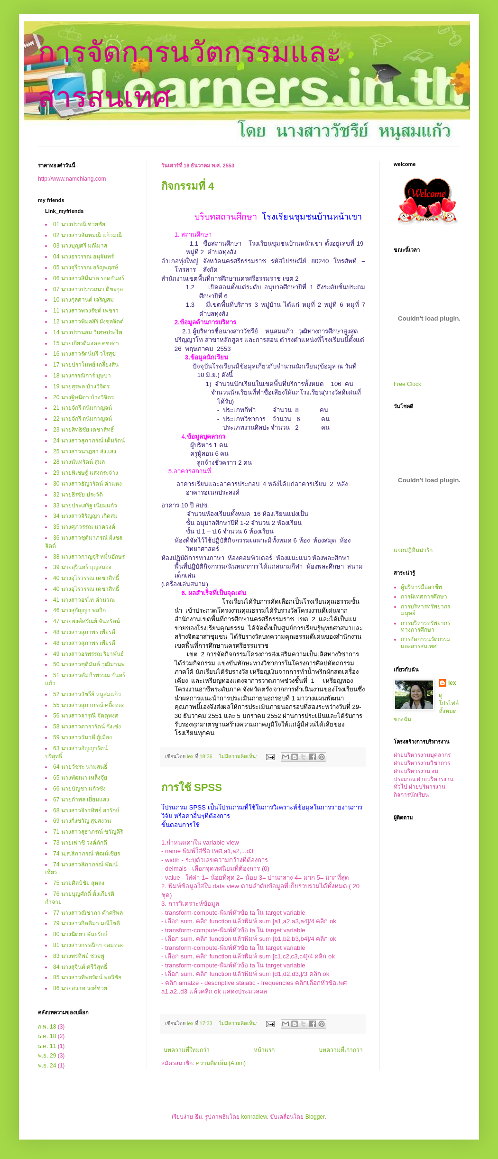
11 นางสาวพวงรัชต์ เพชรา (86, 310)
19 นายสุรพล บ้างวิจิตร (81, 386)
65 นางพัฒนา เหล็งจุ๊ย (80, 777)
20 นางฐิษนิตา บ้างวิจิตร (83, 397)
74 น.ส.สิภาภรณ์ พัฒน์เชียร (86, 853)
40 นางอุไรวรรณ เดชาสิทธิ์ (86, 578)
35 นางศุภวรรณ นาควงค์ (84, 527)
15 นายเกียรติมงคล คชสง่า (86, 343)
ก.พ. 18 (47, 1026)
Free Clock (407, 384)
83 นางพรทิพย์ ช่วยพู (78, 956)
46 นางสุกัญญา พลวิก (79, 610)
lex (452, 683)
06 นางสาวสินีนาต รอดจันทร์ (88, 278)
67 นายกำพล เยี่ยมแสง (81, 799)
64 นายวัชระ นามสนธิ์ (80, 766)
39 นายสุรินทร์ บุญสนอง (82, 567)
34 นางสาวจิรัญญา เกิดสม (85, 516)
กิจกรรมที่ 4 (187, 186)
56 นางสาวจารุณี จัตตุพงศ (86, 715)
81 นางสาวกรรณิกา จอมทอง (88, 945)
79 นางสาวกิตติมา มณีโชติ (86, 923)
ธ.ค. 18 (47, 1036)
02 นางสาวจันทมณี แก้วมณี (87, 235)
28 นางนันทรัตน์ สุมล (79, 462)
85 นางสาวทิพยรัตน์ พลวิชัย (87, 977)
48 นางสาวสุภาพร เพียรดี (84, 632)
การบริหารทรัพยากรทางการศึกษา (425, 626)
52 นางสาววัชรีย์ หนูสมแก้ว (87, 694)
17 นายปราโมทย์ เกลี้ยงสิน (86, 364)
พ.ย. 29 (47, 1055)
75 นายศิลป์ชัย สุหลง (78, 883)
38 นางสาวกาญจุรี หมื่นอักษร (89, 556)
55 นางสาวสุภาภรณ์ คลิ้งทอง (89, 705)
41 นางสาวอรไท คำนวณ (84, 600)
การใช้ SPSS (191, 787)
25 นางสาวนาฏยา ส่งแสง (84, 451)
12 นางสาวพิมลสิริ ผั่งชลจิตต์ (88, 321)
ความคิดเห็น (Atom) (221, 1063)
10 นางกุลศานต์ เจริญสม (83, 299)
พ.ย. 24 (47, 1065)
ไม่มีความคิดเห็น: (238, 756)
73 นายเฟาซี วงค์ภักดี (80, 842)
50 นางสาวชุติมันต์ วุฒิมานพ (89, 664)
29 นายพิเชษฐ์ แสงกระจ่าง (85, 472)
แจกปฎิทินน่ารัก (413, 550)
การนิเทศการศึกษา (424, 596)
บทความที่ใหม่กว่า (187, 1050)
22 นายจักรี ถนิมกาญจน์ (82, 418)
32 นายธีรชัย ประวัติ (78, 494)
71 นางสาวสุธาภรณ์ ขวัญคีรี (88, 831)
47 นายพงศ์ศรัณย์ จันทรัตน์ (86, 621)
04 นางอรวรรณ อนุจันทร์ (83, 256)
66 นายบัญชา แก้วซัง (79, 788)
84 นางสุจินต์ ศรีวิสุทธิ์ (80, 967)
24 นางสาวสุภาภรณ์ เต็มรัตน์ (89, 440)
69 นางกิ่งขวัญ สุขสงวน (82, 821)
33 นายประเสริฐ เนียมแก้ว (85, 505)
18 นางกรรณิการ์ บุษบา (82, 375)
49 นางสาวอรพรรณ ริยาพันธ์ (88, 654)
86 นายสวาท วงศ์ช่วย (80, 988)
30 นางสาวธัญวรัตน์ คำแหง (87, 483)
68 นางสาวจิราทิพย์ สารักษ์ (86, 810)
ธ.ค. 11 (47, 1046)
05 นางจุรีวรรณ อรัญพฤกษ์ (85, 267)
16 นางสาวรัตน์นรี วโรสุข (84, 353)
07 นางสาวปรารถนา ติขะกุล (88, 289)
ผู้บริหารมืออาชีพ (421, 587)
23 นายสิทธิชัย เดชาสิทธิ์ (83, 429)
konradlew (254, 1116)
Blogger (315, 1116)
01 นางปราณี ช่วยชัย (79, 224)
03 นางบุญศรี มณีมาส (80, 245)
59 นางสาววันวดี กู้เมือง (82, 737)
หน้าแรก (264, 1050)
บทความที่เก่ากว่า (341, 1050)
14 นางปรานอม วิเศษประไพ (87, 332)
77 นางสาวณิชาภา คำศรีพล (88, 913)
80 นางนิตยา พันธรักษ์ (80, 934)
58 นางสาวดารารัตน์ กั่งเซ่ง (87, 726)
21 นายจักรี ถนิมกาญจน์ (82, 408)
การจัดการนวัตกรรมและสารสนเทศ (426, 642)
